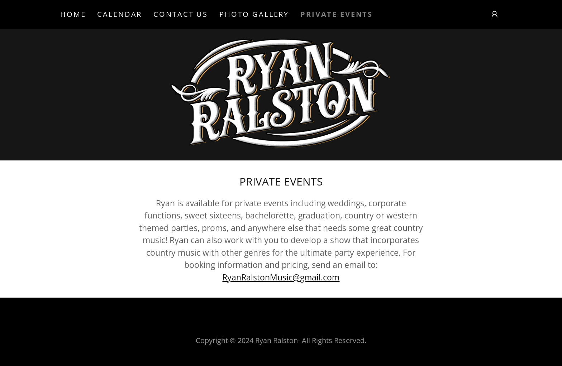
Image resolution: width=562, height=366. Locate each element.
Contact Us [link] (180, 14)
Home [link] (73, 14)
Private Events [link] (336, 14)
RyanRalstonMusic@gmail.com (280, 277)
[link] (281, 93)
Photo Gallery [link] (254, 14)
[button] (494, 14)
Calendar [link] (119, 14)
